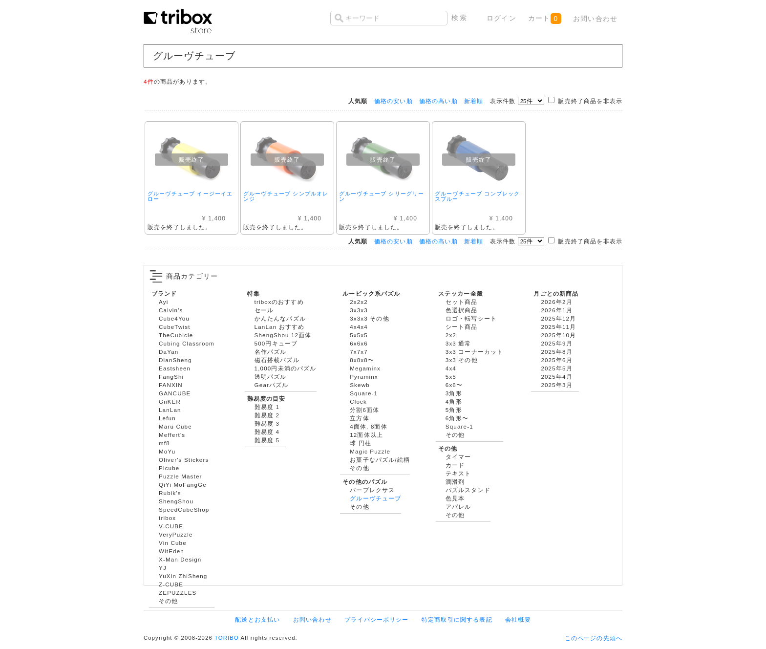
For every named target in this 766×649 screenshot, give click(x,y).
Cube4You (174, 318)
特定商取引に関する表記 (457, 619)
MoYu (167, 451)
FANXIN (171, 385)
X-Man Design (180, 559)
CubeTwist (175, 327)
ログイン (501, 18)
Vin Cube (173, 543)
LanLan (170, 410)
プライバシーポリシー (376, 619)
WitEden (171, 551)
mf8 (164, 443)
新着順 (473, 101)
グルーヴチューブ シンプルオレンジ (285, 196)
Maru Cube (175, 426)
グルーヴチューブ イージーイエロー (190, 196)
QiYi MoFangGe (183, 484)
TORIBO (226, 638)
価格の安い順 (393, 101)
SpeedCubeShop (184, 509)
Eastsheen (175, 368)
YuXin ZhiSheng (183, 576)
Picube (169, 468)
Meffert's (172, 435)
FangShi (171, 376)
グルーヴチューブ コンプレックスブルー (477, 196)
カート (544, 18)
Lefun (167, 418)
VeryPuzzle (176, 534)
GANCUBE (175, 393)
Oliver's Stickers (184, 459)
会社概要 (518, 619)
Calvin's (171, 310)
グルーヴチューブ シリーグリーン (381, 196)
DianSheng (175, 360)
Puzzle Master (180, 476)
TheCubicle (176, 335)
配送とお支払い (257, 619)
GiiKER (170, 401)
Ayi (163, 302)
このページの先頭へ (593, 638)
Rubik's (170, 493)
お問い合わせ (595, 18)
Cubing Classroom (186, 343)
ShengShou (176, 501)
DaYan (168, 351)
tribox (167, 518)
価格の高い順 (438, 101)
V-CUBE (171, 526)
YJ (163, 567)
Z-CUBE (171, 584)
